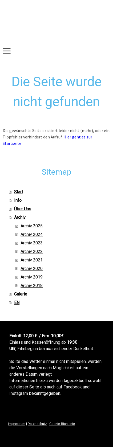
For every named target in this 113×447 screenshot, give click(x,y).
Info (18, 200)
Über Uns (22, 208)
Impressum (16, 424)
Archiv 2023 (32, 242)
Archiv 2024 (32, 234)
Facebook (72, 386)
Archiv (20, 217)
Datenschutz (37, 424)
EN (16, 302)
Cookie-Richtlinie (62, 424)
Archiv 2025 (32, 225)
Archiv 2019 (32, 277)
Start (18, 191)
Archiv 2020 (32, 268)
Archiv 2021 (32, 260)
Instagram (18, 393)
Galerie (20, 294)
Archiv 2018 (32, 285)
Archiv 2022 (32, 251)
